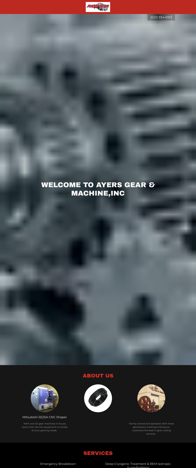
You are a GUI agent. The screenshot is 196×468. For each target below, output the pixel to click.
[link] (98, 7)
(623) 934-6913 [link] (161, 17)
